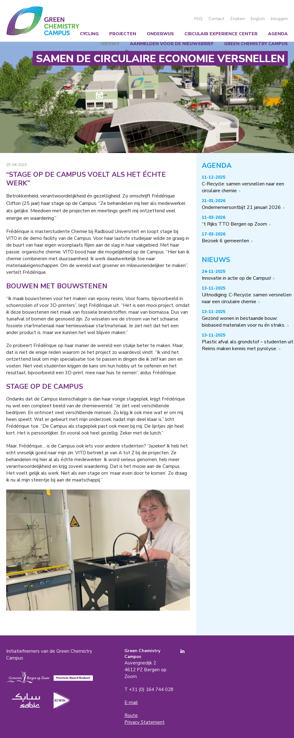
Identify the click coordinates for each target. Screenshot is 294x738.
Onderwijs (160, 34)
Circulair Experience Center (220, 34)
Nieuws (110, 44)
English (258, 19)
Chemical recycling (74, 34)
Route (131, 715)
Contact (216, 19)
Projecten (122, 34)
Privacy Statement (144, 722)
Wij (35, 34)
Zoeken (237, 19)
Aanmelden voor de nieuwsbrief (172, 44)
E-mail (131, 702)
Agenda (278, 34)
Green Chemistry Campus (43, 21)
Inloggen (279, 19)
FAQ (198, 19)
